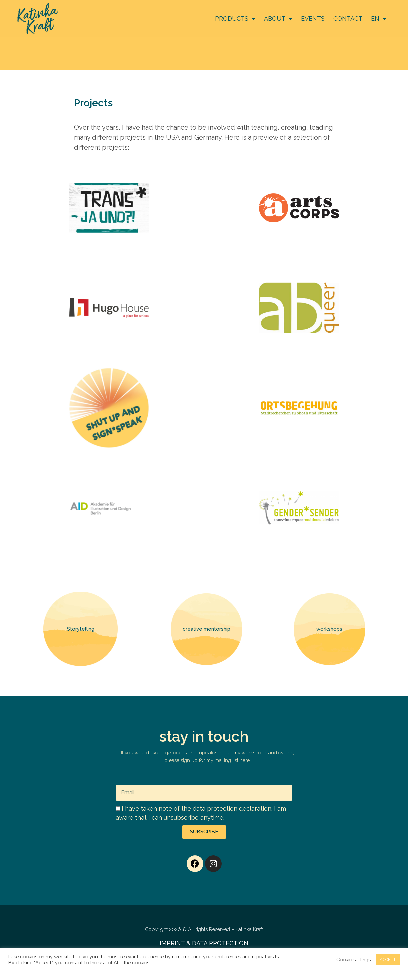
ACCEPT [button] (388, 959)
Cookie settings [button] (353, 959)
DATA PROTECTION (220, 943)
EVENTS (313, 18)
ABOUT (278, 18)
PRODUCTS (235, 18)
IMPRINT (172, 943)
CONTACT (347, 18)
